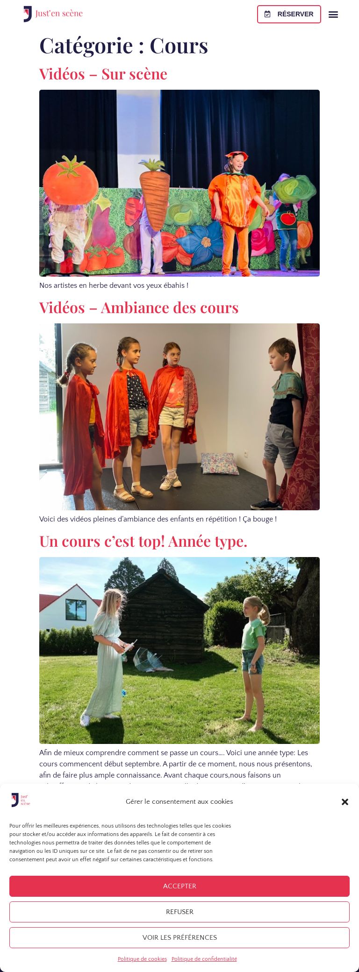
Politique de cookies (142, 959)
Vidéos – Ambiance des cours (139, 307)
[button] (345, 802)
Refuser (180, 912)
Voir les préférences (180, 938)
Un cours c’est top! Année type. (143, 540)
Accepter (179, 886)
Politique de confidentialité (204, 959)
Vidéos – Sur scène (103, 73)
